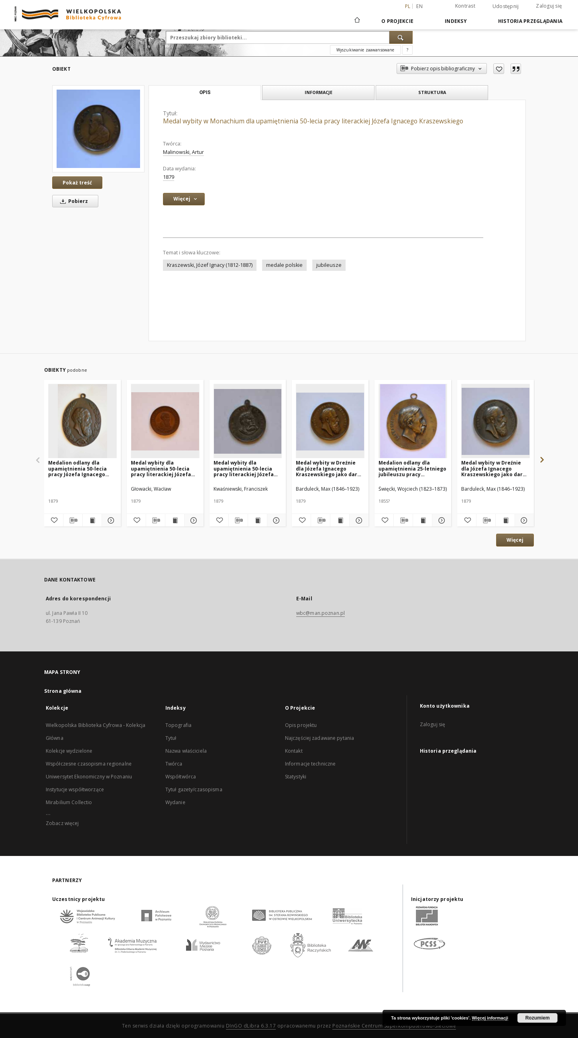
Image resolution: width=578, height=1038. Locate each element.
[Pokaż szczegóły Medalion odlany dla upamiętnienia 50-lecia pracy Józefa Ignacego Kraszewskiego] (110, 520)
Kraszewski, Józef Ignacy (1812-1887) (209, 265)
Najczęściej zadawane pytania (319, 738)
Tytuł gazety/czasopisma (193, 789)
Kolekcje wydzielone (69, 750)
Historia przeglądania (530, 21)
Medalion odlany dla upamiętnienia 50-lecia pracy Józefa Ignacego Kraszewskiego (77, 468)
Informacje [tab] (318, 92)
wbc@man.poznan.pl (320, 613)
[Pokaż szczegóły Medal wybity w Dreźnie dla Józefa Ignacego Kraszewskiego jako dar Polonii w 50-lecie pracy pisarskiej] (357, 520)
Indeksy (456, 21)
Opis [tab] (204, 92)
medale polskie (284, 265)
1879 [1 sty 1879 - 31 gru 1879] (168, 177)
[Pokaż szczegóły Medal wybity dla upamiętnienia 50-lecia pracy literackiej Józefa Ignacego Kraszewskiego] (192, 520)
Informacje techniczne (310, 763)
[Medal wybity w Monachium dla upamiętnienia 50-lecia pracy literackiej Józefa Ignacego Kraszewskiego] (98, 129)
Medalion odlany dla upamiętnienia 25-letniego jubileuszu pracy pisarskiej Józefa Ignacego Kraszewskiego (413, 468)
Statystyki (295, 776)
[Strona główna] (357, 21)
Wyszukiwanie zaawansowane (365, 50)
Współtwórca (180, 776)
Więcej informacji (490, 1017)
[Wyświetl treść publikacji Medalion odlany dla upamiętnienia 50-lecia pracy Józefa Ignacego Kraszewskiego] (92, 520)
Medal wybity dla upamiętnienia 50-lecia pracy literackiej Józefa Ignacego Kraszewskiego (163, 468)
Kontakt (294, 750)
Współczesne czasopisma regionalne (89, 763)
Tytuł (171, 738)
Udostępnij (506, 6)
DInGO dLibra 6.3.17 (251, 1025)
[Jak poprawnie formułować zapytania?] (407, 50)
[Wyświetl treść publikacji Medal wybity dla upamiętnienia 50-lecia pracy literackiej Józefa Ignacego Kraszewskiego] (174, 520)
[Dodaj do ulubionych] (498, 68)
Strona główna (63, 691)
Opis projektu (301, 725)
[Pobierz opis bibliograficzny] (72, 520)
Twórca (174, 763)
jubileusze (329, 265)
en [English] (419, 6)
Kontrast (465, 5)
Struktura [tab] (432, 92)
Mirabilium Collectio (69, 802)
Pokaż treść (77, 182)
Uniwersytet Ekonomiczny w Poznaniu (89, 776)
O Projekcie (397, 21)
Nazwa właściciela (186, 750)
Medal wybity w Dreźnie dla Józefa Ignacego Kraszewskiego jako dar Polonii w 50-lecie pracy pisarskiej (326, 468)
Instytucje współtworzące (75, 789)
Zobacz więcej (62, 823)
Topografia (178, 725)
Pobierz (72, 201)
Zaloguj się (549, 5)
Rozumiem (537, 1018)
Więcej (515, 539)
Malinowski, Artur (183, 152)
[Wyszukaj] (401, 37)
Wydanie (175, 802)
